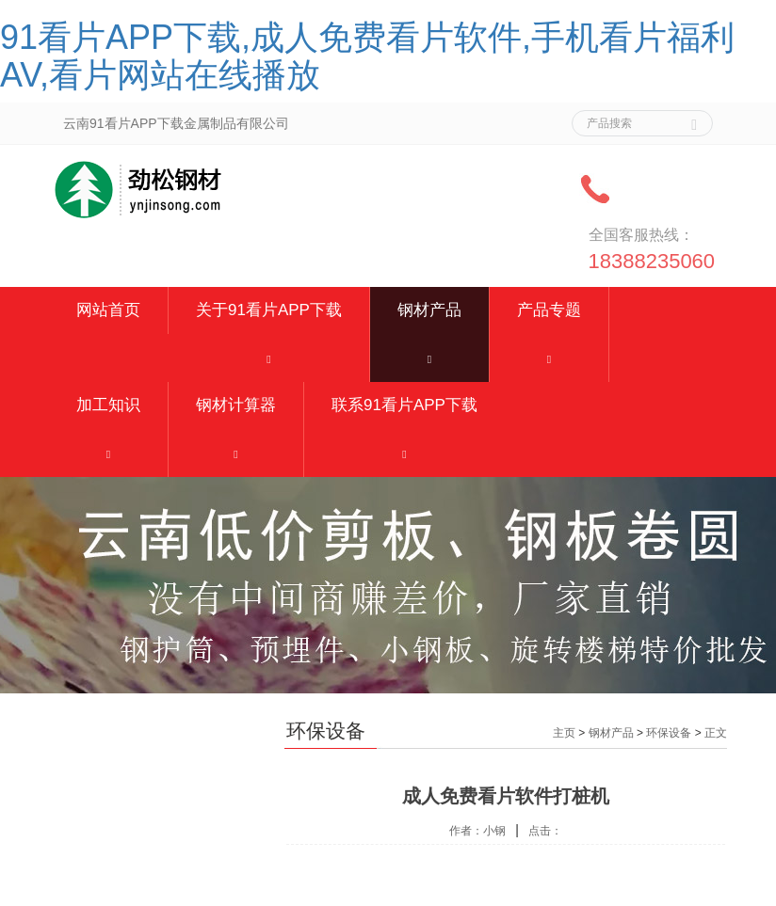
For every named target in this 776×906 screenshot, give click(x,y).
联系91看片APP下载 (404, 405)
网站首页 (108, 310)
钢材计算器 (236, 405)
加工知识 (108, 405)
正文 (715, 732)
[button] (269, 358)
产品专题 (549, 310)
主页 (564, 732)
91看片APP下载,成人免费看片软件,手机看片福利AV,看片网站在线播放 (367, 56)
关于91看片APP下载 (269, 310)
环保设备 (668, 732)
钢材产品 (429, 310)
